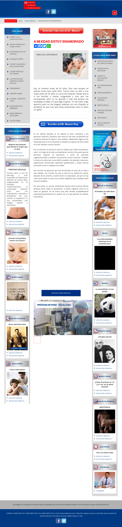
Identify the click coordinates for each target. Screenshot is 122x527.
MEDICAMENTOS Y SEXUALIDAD (16, 114)
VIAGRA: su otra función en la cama (16, 38)
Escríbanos (104, 467)
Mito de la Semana (104, 185)
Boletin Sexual (105, 376)
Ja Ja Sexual (104, 447)
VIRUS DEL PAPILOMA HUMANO (104, 111)
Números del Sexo (17, 138)
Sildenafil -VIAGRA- (16, 94)
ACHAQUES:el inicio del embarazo (17, 53)
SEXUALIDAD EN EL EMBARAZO (16, 107)
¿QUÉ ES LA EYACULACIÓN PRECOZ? (102, 78)
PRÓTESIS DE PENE (47, 304)
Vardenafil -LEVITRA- (16, 59)
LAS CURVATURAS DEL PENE (104, 86)
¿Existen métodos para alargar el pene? (17, 45)
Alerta (104, 233)
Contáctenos (31, 2)
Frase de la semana (17, 318)
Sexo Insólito (17, 363)
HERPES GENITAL (103, 105)
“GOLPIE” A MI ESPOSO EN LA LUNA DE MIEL (17, 65)
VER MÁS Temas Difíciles (61, 293)
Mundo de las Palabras (104, 401)
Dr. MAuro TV (31, 5)
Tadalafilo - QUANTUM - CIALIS (18, 100)
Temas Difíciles (30, 21)
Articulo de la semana (17, 163)
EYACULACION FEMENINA (102, 99)
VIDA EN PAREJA (15, 121)
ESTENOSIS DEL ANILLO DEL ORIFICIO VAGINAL (105, 62)
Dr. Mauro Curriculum (34, 8)
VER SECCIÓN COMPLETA (16, 156)
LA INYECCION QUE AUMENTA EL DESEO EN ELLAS (17, 81)
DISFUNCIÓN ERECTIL (104, 93)
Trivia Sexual (17, 232)
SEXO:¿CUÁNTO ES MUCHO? (103, 124)
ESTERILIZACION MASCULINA (102, 70)
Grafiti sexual (17, 277)
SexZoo (105, 283)
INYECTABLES (101, 118)
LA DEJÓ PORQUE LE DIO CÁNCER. (16, 73)
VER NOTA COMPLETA (15, 153)
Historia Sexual (104, 331)
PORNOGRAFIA (15, 88)
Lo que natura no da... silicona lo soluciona (17, 292)
